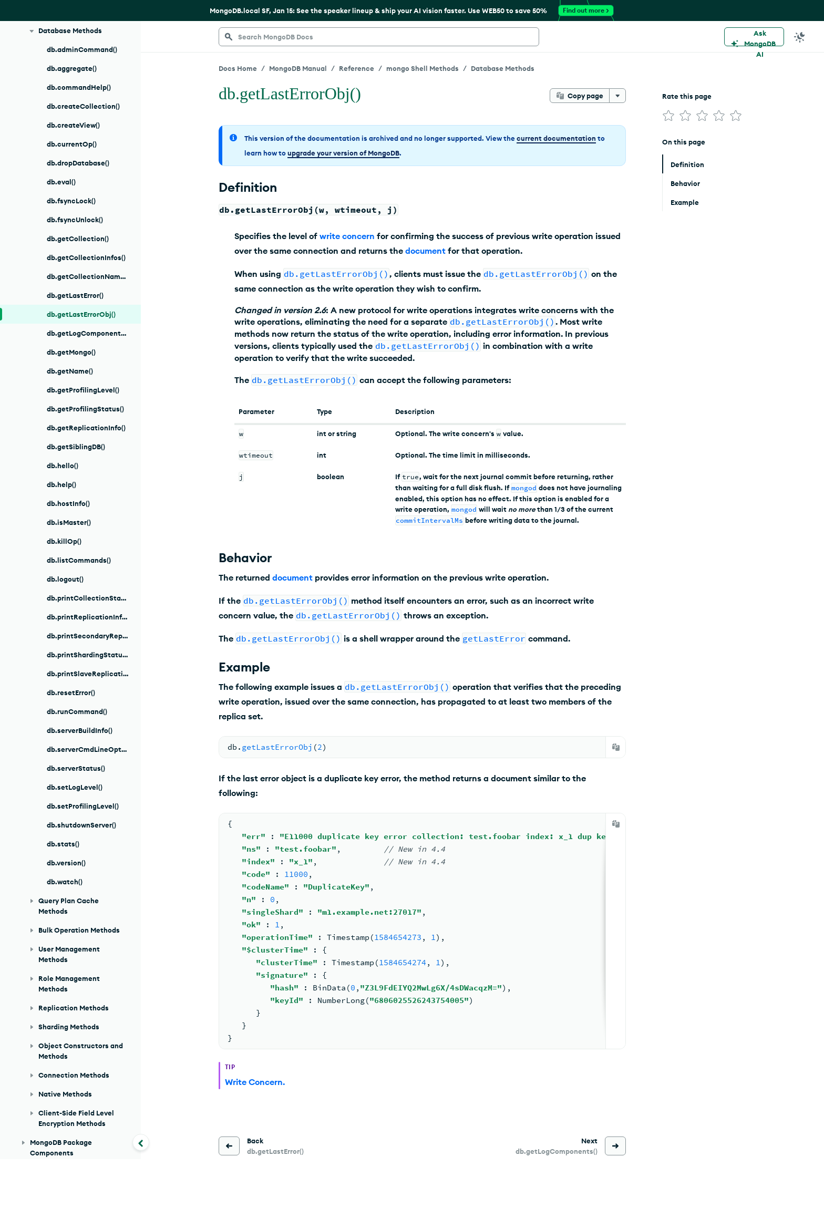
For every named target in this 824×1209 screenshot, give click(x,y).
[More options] (617, 95)
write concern (347, 236)
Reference (356, 68)
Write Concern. (255, 1082)
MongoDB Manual (298, 68)
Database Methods (502, 68)
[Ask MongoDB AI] (754, 36)
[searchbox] (379, 36)
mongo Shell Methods (422, 68)
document (425, 250)
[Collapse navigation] (140, 1142)
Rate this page (687, 96)
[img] (668, 115)
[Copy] (616, 747)
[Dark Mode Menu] (799, 36)
